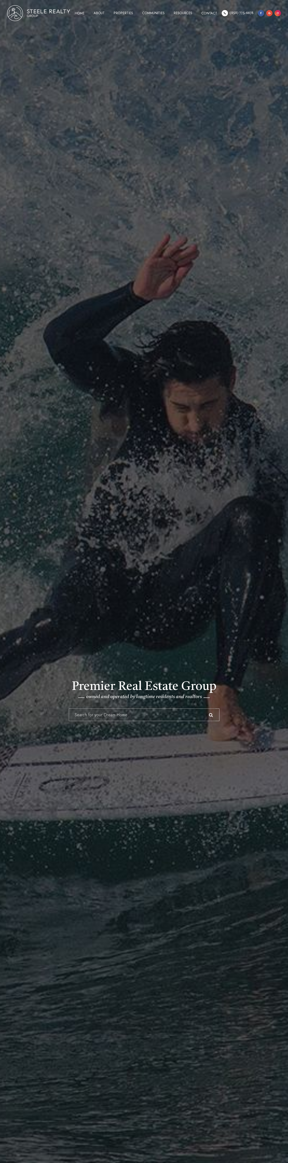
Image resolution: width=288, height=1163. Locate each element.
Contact (209, 13)
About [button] (99, 13)
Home (79, 13)
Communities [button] (153, 13)
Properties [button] (123, 13)
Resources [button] (183, 13)
